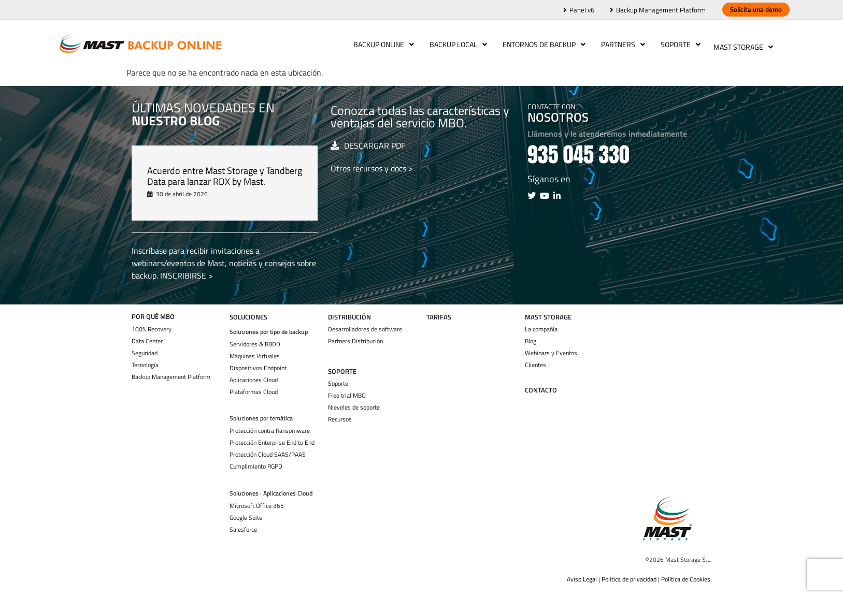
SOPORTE (342, 366)
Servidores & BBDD (255, 339)
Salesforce (243, 524)
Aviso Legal (582, 574)
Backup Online (381, 44)
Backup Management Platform (171, 371)
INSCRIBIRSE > (186, 270)
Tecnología (145, 360)
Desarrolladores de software (365, 324)
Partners (620, 44)
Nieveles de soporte (354, 402)
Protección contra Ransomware (270, 425)
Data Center (147, 336)
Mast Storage (743, 44)
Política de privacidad (629, 574)
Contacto (541, 385)
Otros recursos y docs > (372, 163)
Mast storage (548, 312)
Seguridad (145, 348)
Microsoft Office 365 (257, 500)
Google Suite (246, 512)
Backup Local (455, 44)
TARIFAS (438, 312)
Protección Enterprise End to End (272, 437)
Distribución (349, 312)
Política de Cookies (686, 574)
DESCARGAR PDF (374, 140)
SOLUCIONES (248, 312)
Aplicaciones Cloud (254, 375)
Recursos (340, 414)
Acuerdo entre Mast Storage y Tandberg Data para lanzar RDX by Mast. (224, 171)
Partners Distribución (355, 336)
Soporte (678, 44)
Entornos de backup (541, 44)
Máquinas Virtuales (255, 351)
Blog (530, 336)
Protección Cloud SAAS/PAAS (268, 449)
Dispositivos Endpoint (258, 363)
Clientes (535, 360)
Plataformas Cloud (254, 386)
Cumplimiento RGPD (256, 461)
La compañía (541, 324)
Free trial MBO (347, 390)
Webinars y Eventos (551, 348)
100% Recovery (152, 324)
